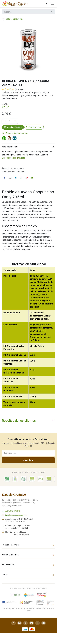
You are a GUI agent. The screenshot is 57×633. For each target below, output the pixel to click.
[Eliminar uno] (4, 121)
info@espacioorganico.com (16, 515)
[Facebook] (4, 178)
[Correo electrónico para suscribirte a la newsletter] (28, 453)
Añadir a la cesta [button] (13, 127)
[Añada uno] (15, 121)
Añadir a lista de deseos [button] (15, 133)
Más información (9, 147)
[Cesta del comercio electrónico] (46, 3)
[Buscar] (52, 11)
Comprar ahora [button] (34, 127)
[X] (10, 178)
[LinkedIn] (15, 178)
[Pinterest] (27, 178)
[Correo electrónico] (32, 178)
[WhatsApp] (21, 178)
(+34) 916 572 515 (12, 511)
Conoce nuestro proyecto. (13, 158)
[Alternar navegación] (52, 3)
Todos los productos (13, 19)
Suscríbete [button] (28, 460)
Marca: (5, 104)
